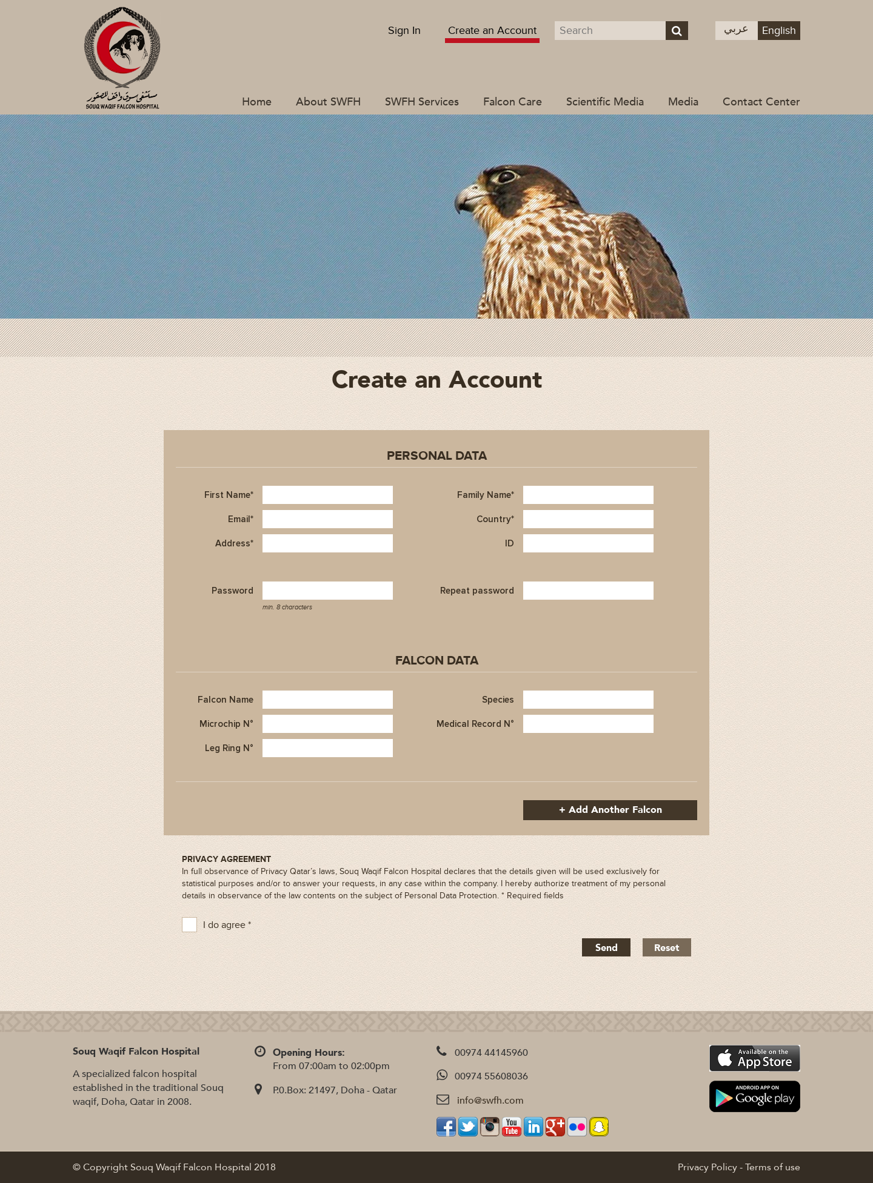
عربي (736, 28)
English (779, 30)
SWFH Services (422, 102)
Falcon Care (512, 102)
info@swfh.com (490, 1100)
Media (683, 102)
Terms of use (772, 1167)
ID (509, 543)
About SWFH (328, 102)
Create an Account (492, 30)
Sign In (404, 30)
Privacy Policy (707, 1167)
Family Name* (485, 494)
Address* (234, 543)
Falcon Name (225, 699)
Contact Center (761, 102)
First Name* (228, 494)
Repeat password (477, 590)
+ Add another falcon (610, 810)
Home (257, 102)
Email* (240, 519)
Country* (495, 519)
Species (498, 699)
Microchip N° (226, 723)
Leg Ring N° (229, 748)
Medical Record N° (475, 723)
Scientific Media (605, 102)
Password (232, 590)
